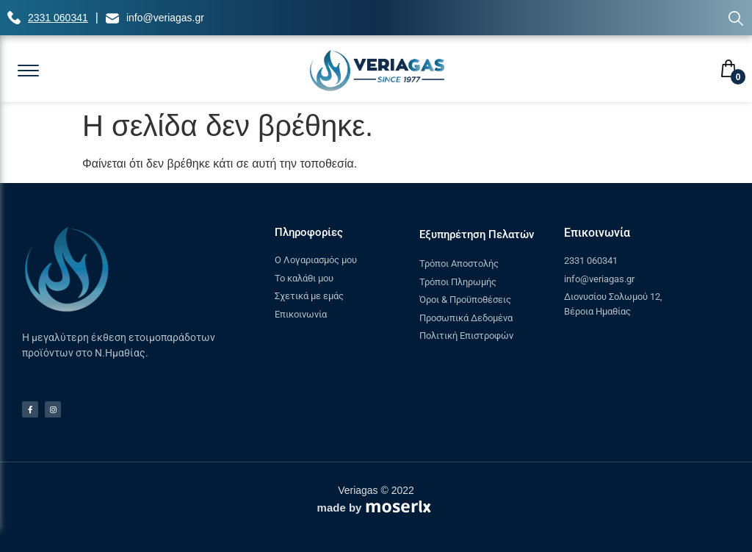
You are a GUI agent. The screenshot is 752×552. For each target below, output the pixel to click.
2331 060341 (58, 18)
